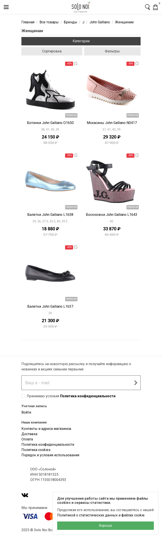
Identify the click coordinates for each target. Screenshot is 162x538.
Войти (26, 412)
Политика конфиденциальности (87, 396)
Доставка (29, 434)
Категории (81, 41)
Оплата (27, 439)
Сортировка (52, 51)
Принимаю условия (71, 396)
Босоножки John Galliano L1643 (111, 215)
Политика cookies (36, 450)
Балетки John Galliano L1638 (50, 215)
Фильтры (112, 51)
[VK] (24, 495)
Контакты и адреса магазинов (46, 429)
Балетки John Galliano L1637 (50, 306)
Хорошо (105, 525)
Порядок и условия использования (50, 455)
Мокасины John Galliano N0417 (112, 123)
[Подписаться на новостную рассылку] (135, 382)
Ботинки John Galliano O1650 (50, 123)
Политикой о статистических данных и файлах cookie (101, 515)
